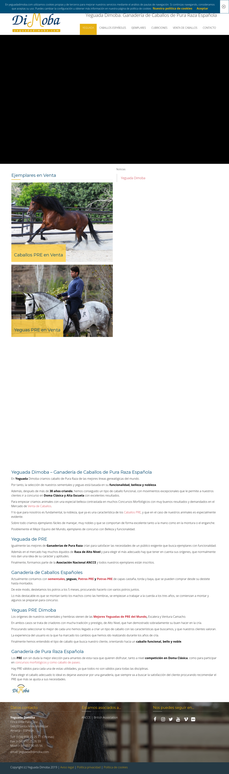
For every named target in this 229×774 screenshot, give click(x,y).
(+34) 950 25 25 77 (28, 737)
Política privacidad (89, 767)
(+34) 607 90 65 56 (30, 746)
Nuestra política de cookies (172, 8)
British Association (106, 717)
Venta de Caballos (39, 506)
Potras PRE (105, 579)
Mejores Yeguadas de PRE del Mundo (120, 617)
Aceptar (202, 8)
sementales (56, 579)
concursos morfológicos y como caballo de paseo (47, 662)
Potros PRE (86, 579)
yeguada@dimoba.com (34, 752)
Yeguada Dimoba (133, 178)
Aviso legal (67, 767)
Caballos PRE (132, 512)
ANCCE (86, 717)
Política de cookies (116, 767)
